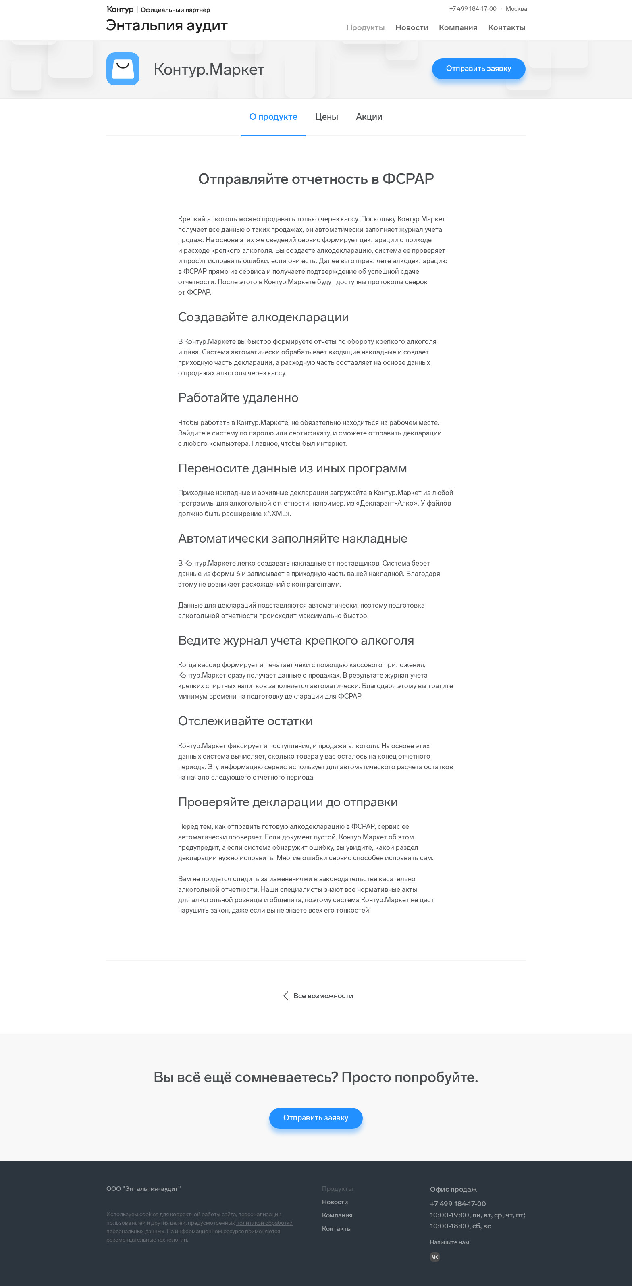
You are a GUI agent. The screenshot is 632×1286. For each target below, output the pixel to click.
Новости (411, 27)
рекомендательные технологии (146, 1239)
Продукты (366, 27)
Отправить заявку (478, 68)
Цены (326, 116)
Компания (458, 27)
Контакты (507, 27)
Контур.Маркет (209, 69)
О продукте (273, 116)
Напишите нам (449, 1242)
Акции (369, 116)
